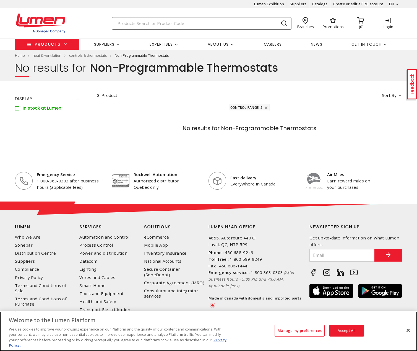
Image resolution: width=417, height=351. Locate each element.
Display (24, 99)
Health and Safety (97, 301)
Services (90, 227)
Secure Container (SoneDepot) (162, 272)
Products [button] (48, 44)
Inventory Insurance (165, 253)
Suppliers (298, 3)
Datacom (88, 261)
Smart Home (92, 285)
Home (20, 55)
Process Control (96, 245)
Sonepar (24, 245)
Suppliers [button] (104, 44)
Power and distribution (103, 253)
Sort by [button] (389, 95)
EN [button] (391, 3)
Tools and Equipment (101, 293)
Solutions (157, 227)
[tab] (47, 99)
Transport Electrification (104, 309)
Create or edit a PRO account (358, 3)
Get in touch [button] (366, 44)
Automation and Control (104, 237)
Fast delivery (243, 177)
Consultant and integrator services (171, 293)
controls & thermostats (88, 55)
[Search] (201, 23)
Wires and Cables (97, 277)
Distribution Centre (35, 253)
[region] (208, 331)
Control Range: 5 (246, 107)
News (316, 44)
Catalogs (319, 3)
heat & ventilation (47, 55)
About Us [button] (218, 44)
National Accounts (162, 261)
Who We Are (28, 237)
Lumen (22, 227)
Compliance (27, 269)
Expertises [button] (161, 44)
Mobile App (156, 245)
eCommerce (156, 237)
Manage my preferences (300, 330)
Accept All (347, 330)
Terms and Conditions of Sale (40, 288)
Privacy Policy (29, 277)
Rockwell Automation (155, 174)
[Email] (342, 255)
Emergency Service (56, 174)
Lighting (88, 269)
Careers (273, 44)
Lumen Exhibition (269, 3)
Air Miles (335, 174)
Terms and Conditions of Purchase (40, 301)
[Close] (408, 330)
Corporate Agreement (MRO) (174, 282)
